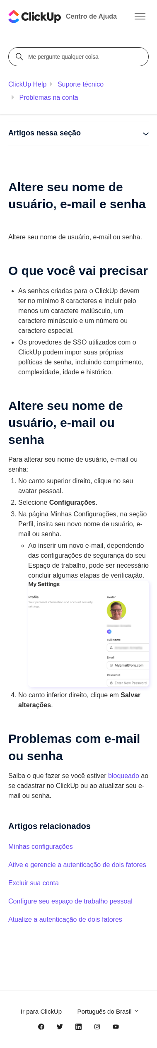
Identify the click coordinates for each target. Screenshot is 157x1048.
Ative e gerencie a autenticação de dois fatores (77, 864)
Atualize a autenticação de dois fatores (65, 919)
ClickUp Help (27, 84)
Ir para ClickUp (41, 1011)
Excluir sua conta (33, 883)
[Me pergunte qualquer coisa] (80, 56)
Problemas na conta (48, 97)
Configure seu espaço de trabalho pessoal (70, 901)
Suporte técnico (81, 84)
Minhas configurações (40, 846)
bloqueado (123, 775)
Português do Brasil (108, 1011)
